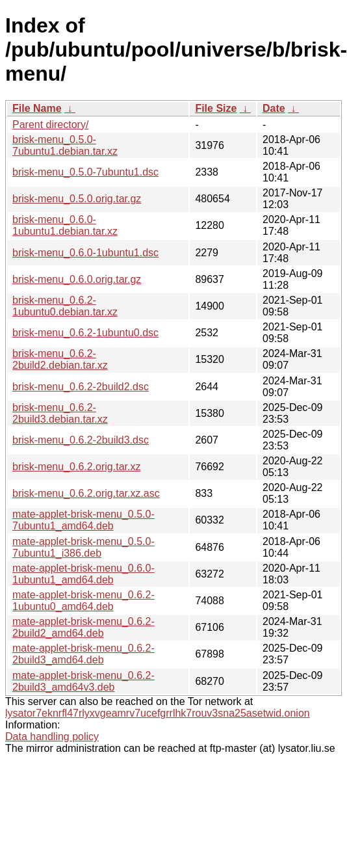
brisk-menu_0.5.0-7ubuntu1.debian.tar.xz (65, 145)
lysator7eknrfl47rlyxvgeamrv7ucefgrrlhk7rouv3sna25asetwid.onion (157, 713)
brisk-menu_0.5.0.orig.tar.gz (76, 198)
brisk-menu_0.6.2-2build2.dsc (80, 386)
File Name (37, 108)
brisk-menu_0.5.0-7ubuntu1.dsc (85, 172)
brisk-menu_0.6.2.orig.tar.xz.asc (86, 493)
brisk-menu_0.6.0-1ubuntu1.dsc (85, 252)
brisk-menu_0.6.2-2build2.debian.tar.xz (60, 359)
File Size (216, 108)
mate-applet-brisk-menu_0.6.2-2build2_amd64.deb (83, 627)
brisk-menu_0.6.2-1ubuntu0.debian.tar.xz (65, 306)
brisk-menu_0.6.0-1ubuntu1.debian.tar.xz (65, 225)
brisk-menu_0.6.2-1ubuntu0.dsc (85, 332)
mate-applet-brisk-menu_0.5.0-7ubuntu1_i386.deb (83, 547)
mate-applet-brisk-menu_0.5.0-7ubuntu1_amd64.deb (83, 520)
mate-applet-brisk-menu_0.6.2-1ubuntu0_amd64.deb (83, 600)
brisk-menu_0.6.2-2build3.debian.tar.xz (60, 413)
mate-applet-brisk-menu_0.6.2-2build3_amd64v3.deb (83, 681)
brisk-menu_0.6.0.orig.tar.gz (76, 279)
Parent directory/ (50, 124)
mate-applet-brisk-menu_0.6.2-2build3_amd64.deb (83, 654)
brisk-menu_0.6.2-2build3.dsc (80, 440)
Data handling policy (52, 736)
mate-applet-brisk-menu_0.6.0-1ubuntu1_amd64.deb (83, 574)
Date (274, 108)
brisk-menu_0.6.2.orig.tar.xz (76, 466)
